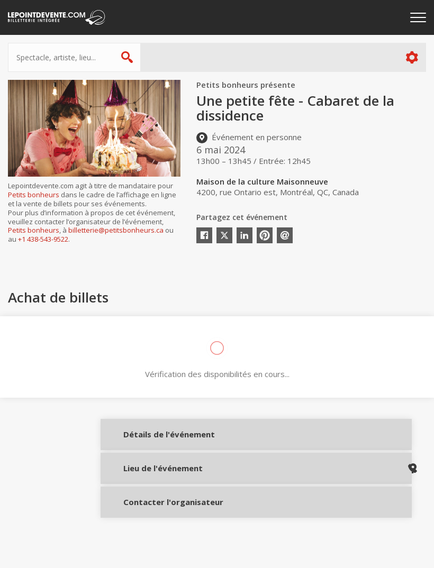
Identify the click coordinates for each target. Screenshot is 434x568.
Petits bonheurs (33, 194)
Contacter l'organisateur (149, 511)
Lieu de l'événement (149, 476)
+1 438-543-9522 (43, 239)
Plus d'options (411, 57)
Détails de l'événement (149, 440)
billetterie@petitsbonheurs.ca (116, 230)
